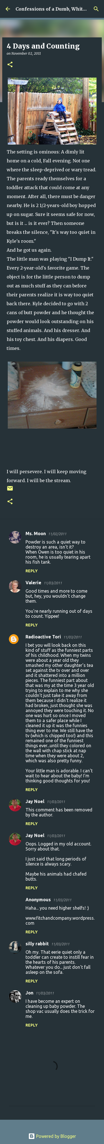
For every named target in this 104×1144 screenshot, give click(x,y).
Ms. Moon (36, 533)
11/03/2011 (53, 583)
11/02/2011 (57, 534)
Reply (32, 571)
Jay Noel (35, 801)
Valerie (33, 582)
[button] (10, 65)
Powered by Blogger (52, 1136)
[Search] (96, 9)
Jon (29, 992)
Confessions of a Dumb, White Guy (56, 9)
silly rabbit (37, 943)
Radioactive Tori (43, 636)
